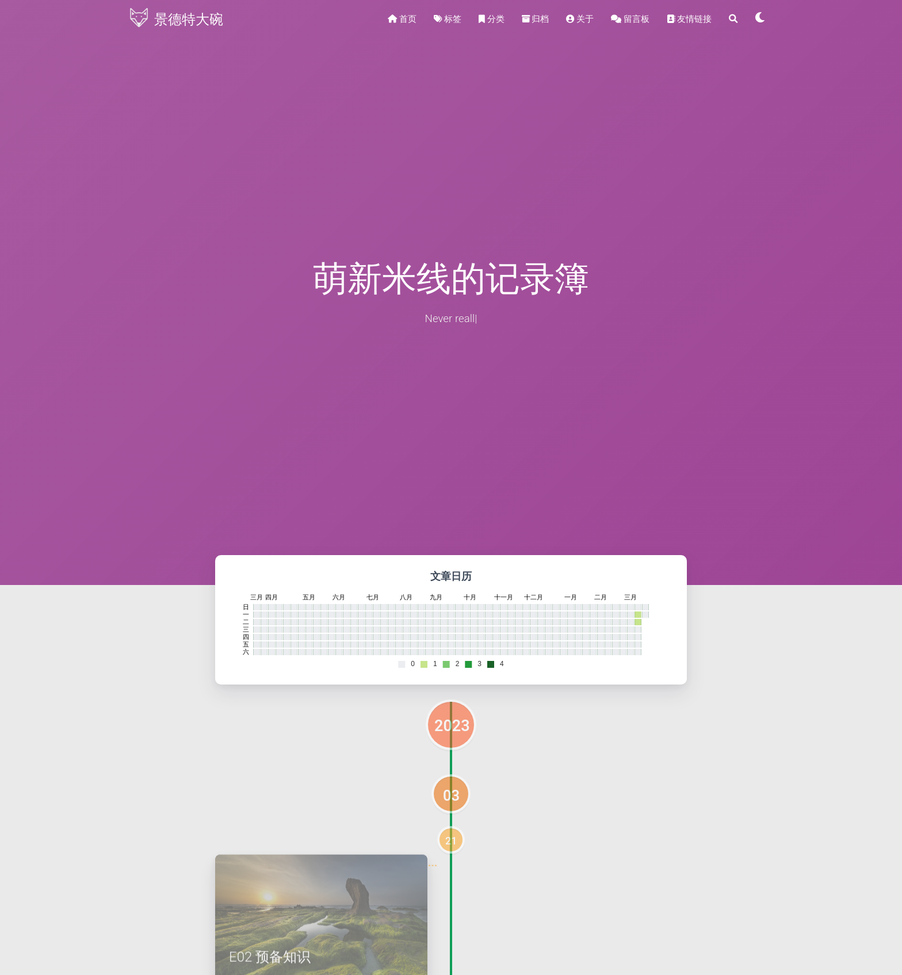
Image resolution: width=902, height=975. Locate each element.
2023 (452, 726)
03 (451, 795)
